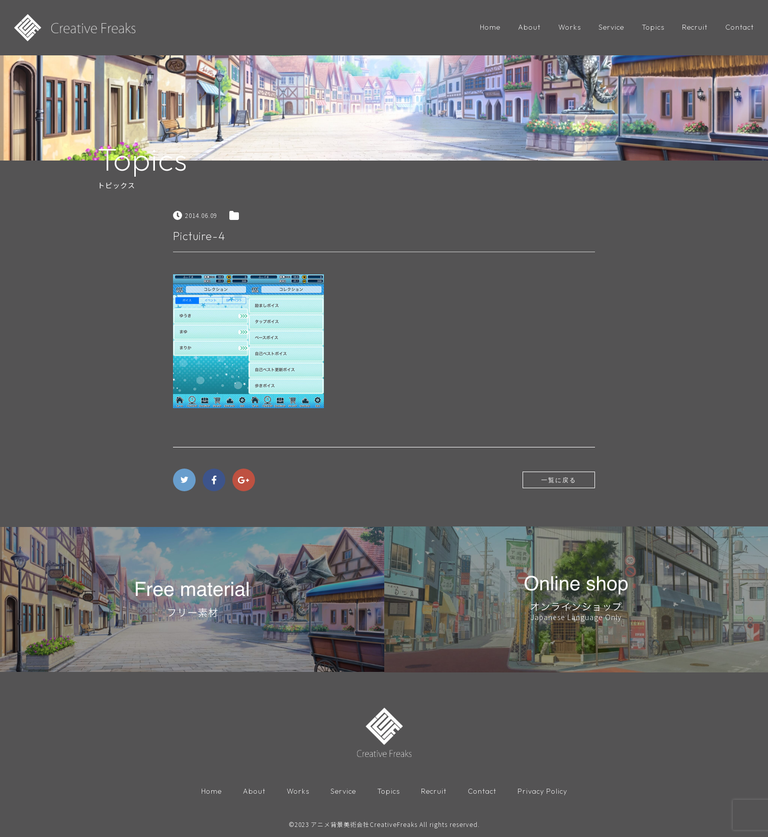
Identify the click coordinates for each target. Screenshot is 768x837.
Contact (739, 27)
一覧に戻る (558, 480)
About (529, 27)
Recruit (695, 27)
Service (611, 27)
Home (490, 27)
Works (569, 27)
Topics (653, 27)
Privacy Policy (542, 791)
